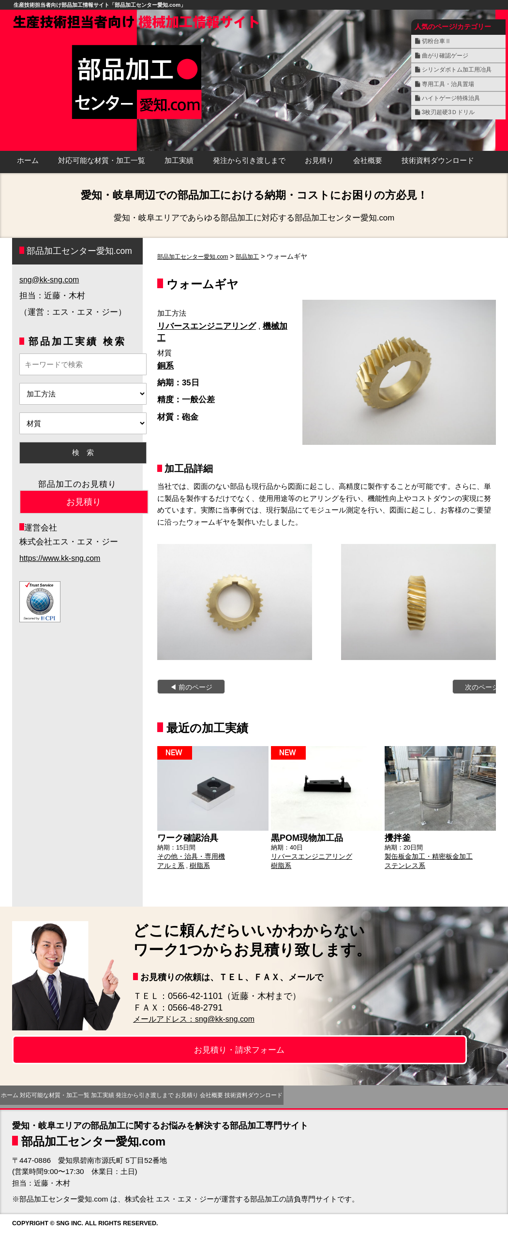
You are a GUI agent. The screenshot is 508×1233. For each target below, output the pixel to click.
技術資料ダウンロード (438, 160)
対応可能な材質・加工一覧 (101, 160)
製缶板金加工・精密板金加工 (425, 854)
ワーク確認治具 (184, 837)
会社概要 (367, 160)
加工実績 (179, 160)
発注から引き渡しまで (249, 160)
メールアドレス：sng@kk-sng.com (202, 1019)
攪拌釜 (396, 837)
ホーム (28, 160)
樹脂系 (197, 863)
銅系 (165, 365)
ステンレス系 (403, 863)
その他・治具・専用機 (188, 854)
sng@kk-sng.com (50, 279)
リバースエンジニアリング (206, 326)
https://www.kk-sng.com (62, 558)
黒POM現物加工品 (303, 837)
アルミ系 (169, 863)
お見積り (319, 160)
